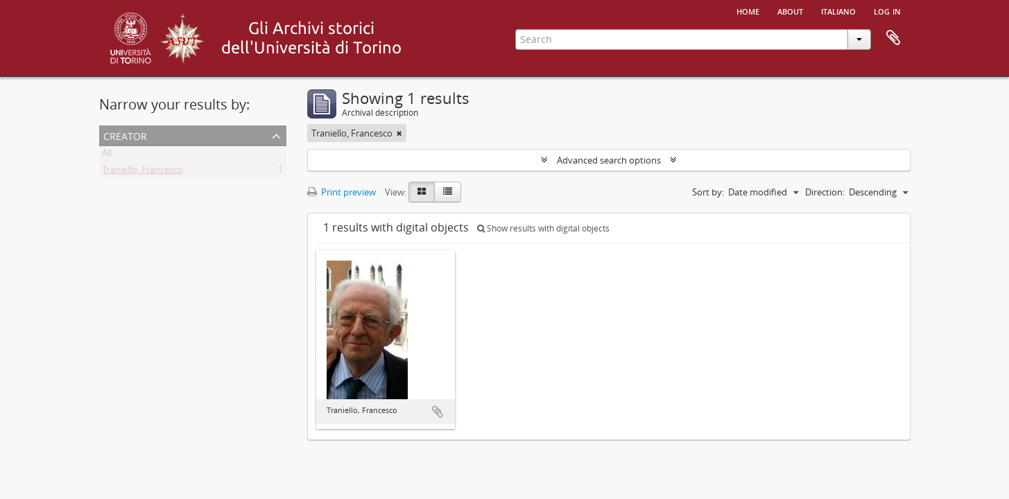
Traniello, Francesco (142, 172)
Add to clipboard (438, 412)
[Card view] (421, 192)
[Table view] (447, 192)
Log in (887, 10)
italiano (838, 10)
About (790, 10)
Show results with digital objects (543, 228)
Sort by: (708, 192)
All (107, 155)
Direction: (825, 192)
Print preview (341, 192)
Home (747, 10)
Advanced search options (609, 160)
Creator (125, 134)
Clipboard (893, 38)
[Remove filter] (399, 133)
